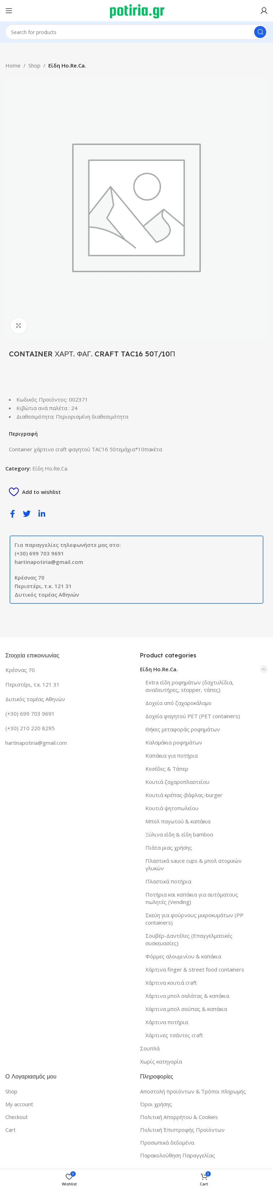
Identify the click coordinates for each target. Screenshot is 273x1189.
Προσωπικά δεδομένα (167, 1142)
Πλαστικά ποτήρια (168, 881)
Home (13, 65)
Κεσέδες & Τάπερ (166, 768)
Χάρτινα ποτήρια (166, 1022)
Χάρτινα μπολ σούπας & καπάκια (186, 1008)
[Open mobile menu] (9, 11)
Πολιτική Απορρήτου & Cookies (179, 1116)
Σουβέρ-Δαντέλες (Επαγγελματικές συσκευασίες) (188, 939)
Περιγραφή (23, 433)
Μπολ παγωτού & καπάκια (177, 821)
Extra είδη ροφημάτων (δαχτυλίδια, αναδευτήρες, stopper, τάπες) (189, 686)
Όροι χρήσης (156, 1104)
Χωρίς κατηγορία (161, 1061)
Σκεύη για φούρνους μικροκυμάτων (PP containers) (194, 918)
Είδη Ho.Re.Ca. (67, 65)
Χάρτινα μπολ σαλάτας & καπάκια (187, 995)
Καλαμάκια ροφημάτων (173, 742)
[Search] (136, 32)
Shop (34, 65)
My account (19, 1104)
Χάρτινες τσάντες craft (174, 1035)
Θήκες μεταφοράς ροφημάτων (182, 729)
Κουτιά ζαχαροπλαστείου (177, 781)
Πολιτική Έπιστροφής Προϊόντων (182, 1129)
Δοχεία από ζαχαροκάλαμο (178, 702)
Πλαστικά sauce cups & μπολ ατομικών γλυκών (193, 864)
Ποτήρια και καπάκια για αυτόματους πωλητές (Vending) (191, 898)
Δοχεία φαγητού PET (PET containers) (192, 716)
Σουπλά (150, 1048)
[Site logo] (136, 10)
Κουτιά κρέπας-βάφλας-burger (184, 794)
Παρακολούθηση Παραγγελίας (177, 1155)
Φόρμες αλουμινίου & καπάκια (183, 956)
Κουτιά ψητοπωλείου (171, 808)
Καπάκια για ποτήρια (171, 755)
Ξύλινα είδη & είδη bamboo (179, 834)
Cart (10, 1129)
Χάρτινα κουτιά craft (171, 982)
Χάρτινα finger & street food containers (194, 969)
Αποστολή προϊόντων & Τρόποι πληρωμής (193, 1091)
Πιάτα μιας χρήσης (168, 847)
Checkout (16, 1116)
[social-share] (12, 513)
